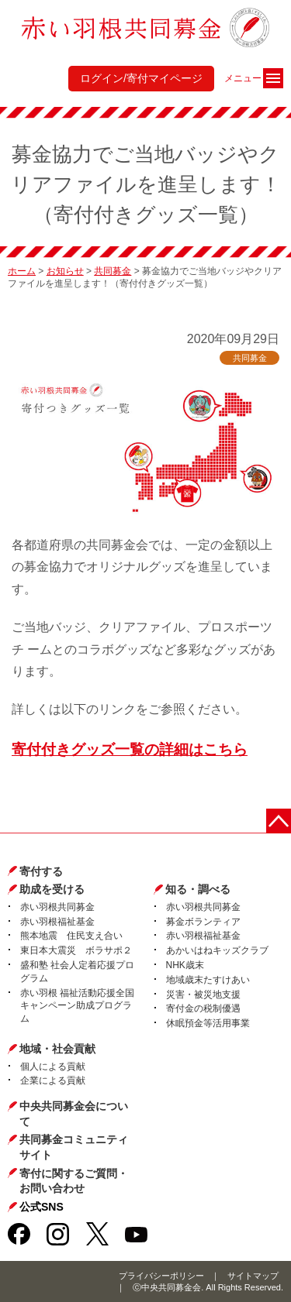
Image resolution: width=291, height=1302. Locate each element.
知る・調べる (197, 889)
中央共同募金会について (73, 1114)
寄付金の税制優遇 (203, 1008)
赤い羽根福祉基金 (57, 921)
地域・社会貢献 (57, 1049)
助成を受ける (52, 889)
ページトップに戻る (278, 821)
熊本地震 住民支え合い (71, 935)
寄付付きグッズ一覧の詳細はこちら (130, 749)
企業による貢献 (52, 1080)
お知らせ (65, 271)
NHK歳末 (185, 965)
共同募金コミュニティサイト (73, 1147)
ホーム (22, 271)
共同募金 (112, 271)
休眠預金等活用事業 (208, 1023)
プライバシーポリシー (161, 1275)
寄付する (41, 871)
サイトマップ (253, 1275)
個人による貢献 (52, 1066)
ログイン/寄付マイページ (141, 78)
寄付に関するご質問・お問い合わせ (73, 1181)
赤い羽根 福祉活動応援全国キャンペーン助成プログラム (77, 1006)
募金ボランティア (203, 921)
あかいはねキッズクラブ (217, 950)
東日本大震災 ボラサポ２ (76, 950)
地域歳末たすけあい (208, 979)
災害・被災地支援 (203, 994)
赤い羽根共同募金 (57, 907)
